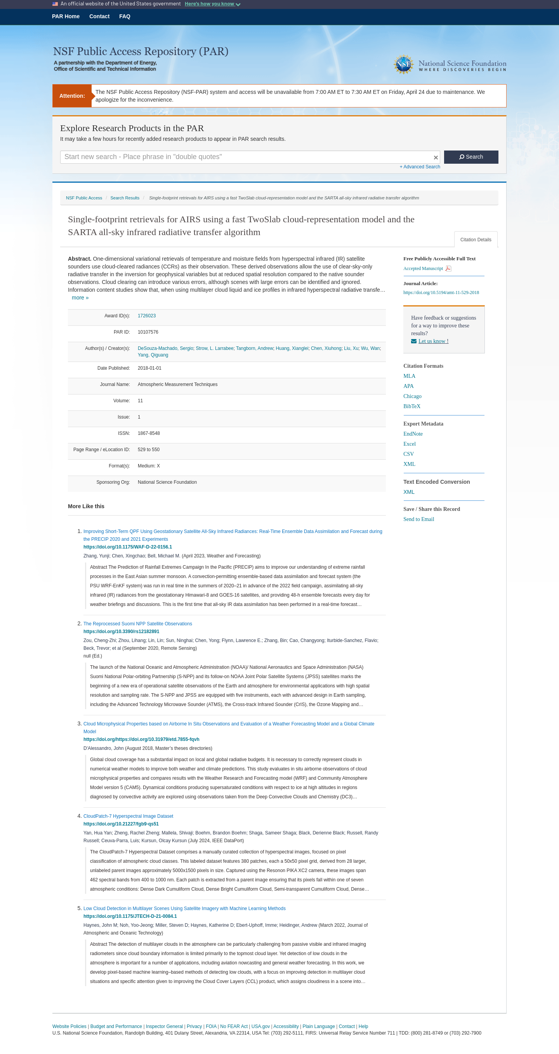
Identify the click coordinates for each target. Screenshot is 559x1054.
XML (409, 464)
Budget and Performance (116, 1026)
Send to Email (418, 519)
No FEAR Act (234, 1026)
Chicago (412, 396)
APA (408, 386)
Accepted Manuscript (427, 268)
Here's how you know (213, 3)
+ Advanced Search (420, 167)
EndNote (413, 434)
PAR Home (66, 16)
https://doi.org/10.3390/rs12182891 (122, 631)
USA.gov (261, 1026)
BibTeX (411, 406)
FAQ (124, 16)
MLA (409, 376)
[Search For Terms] (250, 157)
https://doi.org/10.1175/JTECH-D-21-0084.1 (131, 916)
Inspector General (164, 1026)
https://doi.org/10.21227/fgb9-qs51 (122, 824)
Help (363, 1026)
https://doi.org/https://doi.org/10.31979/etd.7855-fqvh (142, 739)
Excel (409, 444)
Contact (99, 16)
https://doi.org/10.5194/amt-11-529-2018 (442, 292)
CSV (408, 454)
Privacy (194, 1026)
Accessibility (286, 1026)
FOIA (211, 1026)
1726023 (147, 315)
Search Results (124, 198)
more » (80, 297)
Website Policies (69, 1026)
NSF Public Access (84, 198)
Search (471, 157)
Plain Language (318, 1026)
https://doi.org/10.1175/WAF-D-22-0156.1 (129, 547)
